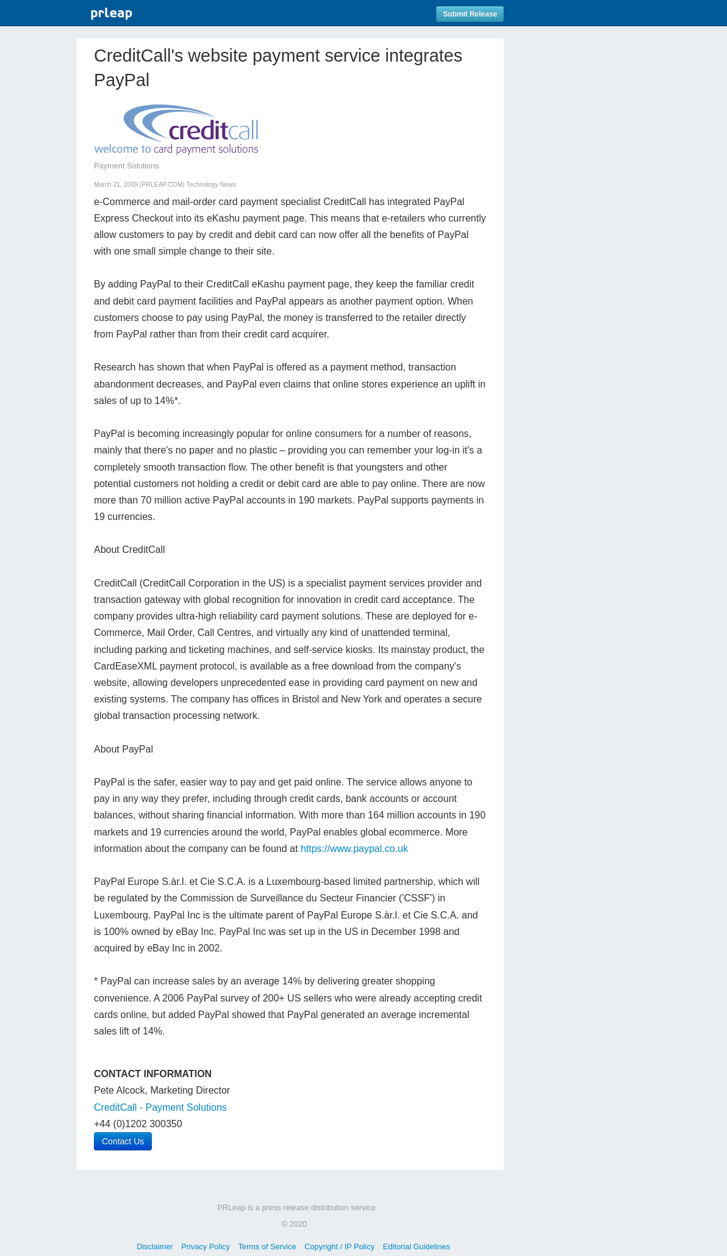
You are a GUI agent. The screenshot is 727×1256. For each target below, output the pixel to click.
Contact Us (123, 1141)
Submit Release (470, 14)
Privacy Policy (205, 1246)
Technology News (211, 184)
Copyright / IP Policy (339, 1246)
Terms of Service (267, 1246)
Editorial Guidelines (416, 1246)
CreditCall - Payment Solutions (160, 1107)
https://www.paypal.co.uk (354, 848)
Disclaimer (155, 1246)
